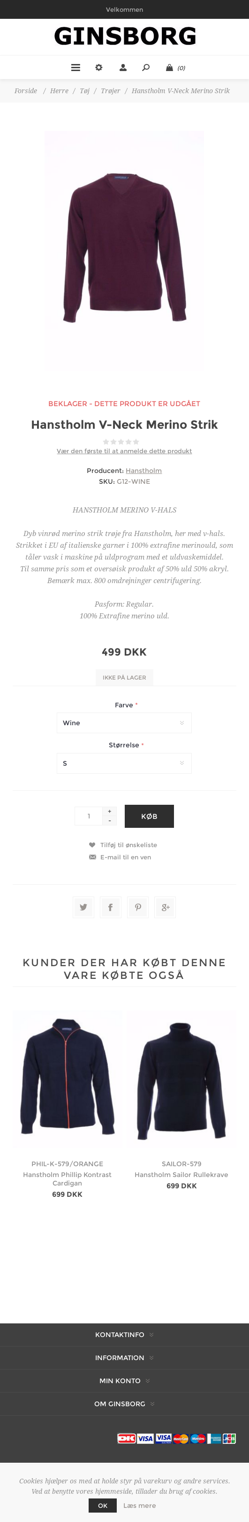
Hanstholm (144, 470)
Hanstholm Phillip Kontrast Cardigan (67, 1178)
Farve (125, 705)
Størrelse (125, 745)
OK (102, 1505)
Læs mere (139, 1505)
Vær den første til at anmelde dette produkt (124, 451)
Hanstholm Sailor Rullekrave (181, 1174)
